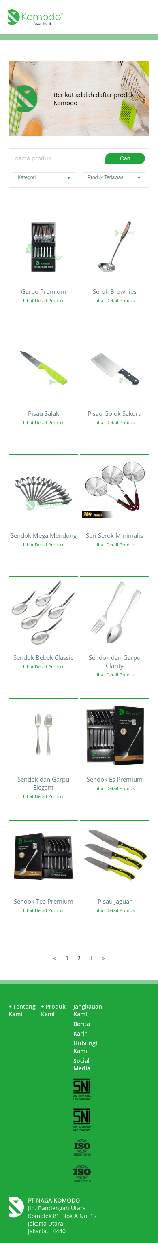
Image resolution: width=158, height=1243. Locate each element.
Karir (80, 1033)
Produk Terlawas (114, 178)
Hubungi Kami (85, 1047)
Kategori (43, 178)
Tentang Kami (22, 1010)
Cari (125, 158)
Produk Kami (53, 1010)
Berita (81, 1024)
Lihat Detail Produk (43, 300)
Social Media (81, 1064)
